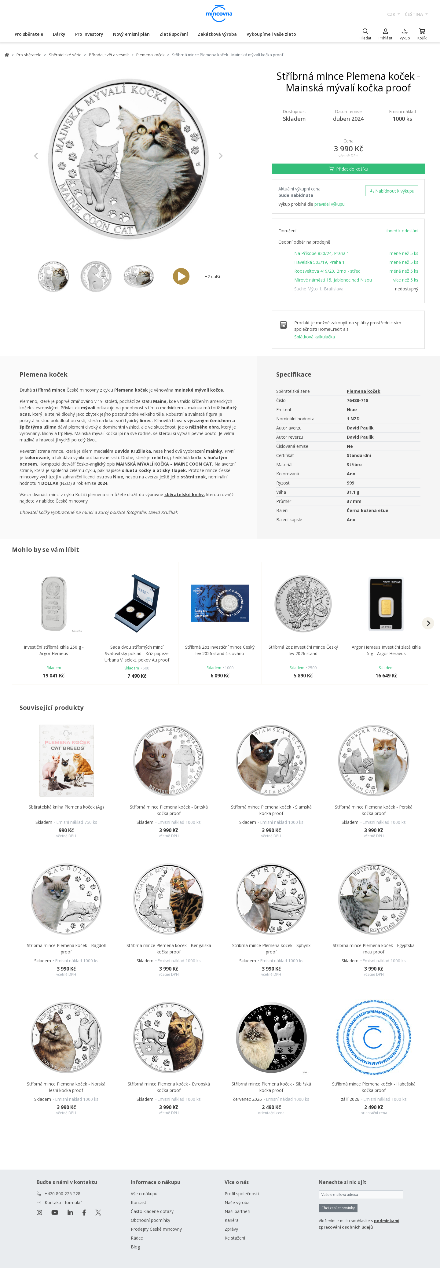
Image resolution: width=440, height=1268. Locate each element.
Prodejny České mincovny (156, 1229)
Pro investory (89, 34)
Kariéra (232, 1220)
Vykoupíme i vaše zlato (271, 34)
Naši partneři (237, 1211)
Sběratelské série (65, 54)
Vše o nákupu (144, 1193)
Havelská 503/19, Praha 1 (319, 262)
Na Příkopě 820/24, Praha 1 (321, 253)
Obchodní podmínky (150, 1220)
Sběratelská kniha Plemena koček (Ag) (66, 807)
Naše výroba (237, 1202)
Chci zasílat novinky (338, 1208)
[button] (48, 155)
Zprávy (231, 1229)
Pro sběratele (29, 34)
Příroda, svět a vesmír (109, 54)
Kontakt (138, 1202)
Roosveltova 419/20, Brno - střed (327, 271)
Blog (135, 1247)
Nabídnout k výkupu (391, 191)
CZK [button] (392, 14)
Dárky (59, 34)
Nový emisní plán (131, 34)
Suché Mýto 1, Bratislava (318, 289)
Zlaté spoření (174, 34)
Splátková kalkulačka (314, 337)
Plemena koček (150, 54)
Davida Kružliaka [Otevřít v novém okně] (133, 451)
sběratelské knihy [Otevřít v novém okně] (184, 494)
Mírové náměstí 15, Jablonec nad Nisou (333, 280)
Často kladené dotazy (152, 1211)
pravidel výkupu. (330, 204)
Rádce (137, 1238)
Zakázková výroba (217, 34)
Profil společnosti (242, 1193)
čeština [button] (414, 14)
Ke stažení (235, 1238)
